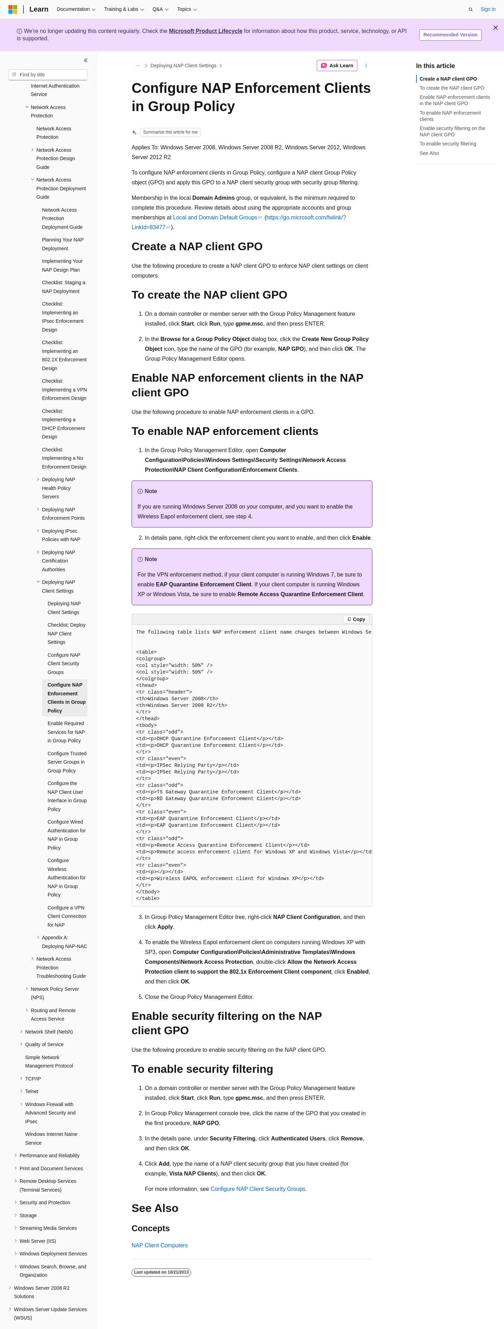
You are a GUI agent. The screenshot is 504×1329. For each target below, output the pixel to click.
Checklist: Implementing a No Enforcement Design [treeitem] (64, 439)
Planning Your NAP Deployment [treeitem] (63, 225)
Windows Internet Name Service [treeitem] (51, 1119)
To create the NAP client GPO (452, 88)
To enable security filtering (448, 143)
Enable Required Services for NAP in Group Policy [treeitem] (66, 712)
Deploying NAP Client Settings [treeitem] (64, 588)
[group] (252, 765)
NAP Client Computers (160, 1245)
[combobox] (48, 75)
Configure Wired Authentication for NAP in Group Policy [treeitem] (67, 815)
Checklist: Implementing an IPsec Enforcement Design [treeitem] (62, 297)
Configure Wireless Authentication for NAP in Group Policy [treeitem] (67, 858)
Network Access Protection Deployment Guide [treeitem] (62, 199)
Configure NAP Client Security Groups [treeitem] (64, 644)
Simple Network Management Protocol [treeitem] (49, 1042)
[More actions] (366, 65)
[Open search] (471, 9)
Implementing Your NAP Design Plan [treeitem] (62, 246)
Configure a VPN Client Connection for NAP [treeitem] (67, 897)
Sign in (488, 9)
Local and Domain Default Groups (215, 217)
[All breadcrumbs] (138, 65)
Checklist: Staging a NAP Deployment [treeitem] (63, 267)
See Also (429, 153)
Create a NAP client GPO (448, 79)
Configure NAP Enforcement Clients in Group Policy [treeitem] (67, 678)
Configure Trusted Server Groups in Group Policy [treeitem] (67, 742)
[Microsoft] (13, 9)
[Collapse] (85, 60)
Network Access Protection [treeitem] (53, 114)
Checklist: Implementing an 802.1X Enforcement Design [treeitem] (64, 336)
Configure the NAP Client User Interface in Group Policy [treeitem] (67, 777)
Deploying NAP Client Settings (183, 65)
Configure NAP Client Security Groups (258, 1189)
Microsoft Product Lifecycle (206, 31)
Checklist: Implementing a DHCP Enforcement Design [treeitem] (63, 405)
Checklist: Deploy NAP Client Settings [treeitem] (66, 614)
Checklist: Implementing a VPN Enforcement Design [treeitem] (64, 370)
